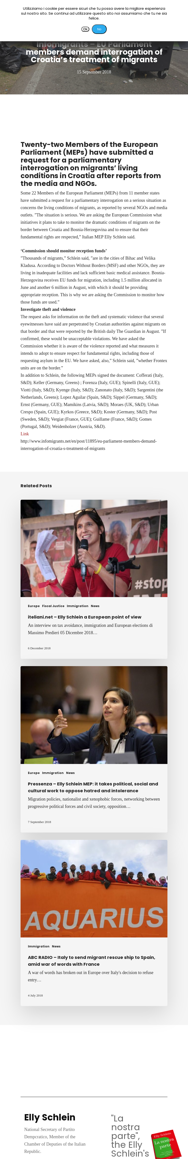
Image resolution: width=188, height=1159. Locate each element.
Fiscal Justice (53, 606)
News (95, 606)
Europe (34, 606)
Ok (85, 29)
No (99, 29)
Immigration (77, 606)
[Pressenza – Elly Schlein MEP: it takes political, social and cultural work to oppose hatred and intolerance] (94, 749)
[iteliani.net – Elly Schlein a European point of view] (94, 579)
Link (25, 433)
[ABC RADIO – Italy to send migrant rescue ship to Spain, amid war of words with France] (94, 923)
